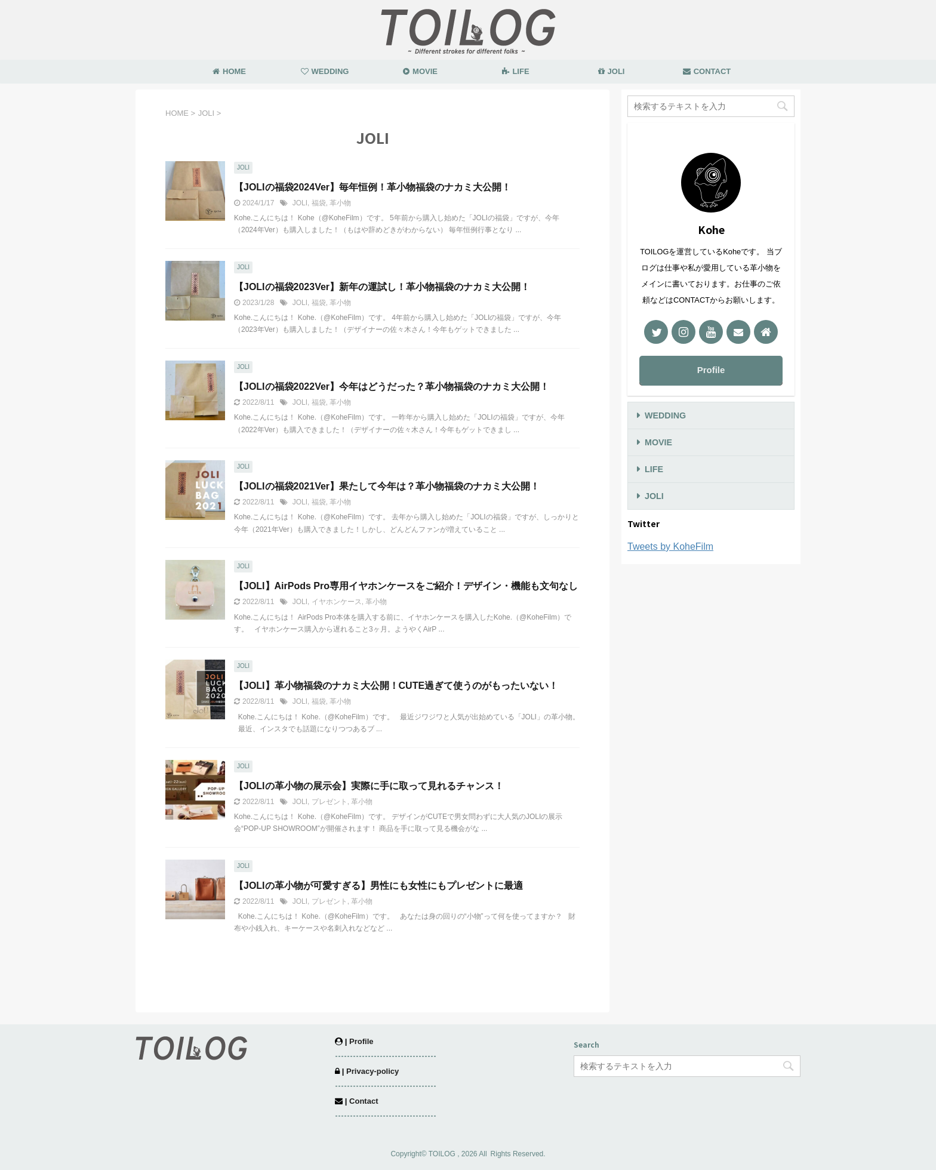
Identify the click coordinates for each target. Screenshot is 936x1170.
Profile (711, 370)
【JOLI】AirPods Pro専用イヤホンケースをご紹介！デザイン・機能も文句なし (406, 586)
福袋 (319, 203)
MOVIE (420, 71)
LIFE (515, 71)
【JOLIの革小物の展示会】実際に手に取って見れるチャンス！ (369, 786)
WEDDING (325, 71)
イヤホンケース (337, 602)
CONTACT (707, 71)
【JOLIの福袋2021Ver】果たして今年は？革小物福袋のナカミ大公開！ (387, 486)
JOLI (611, 71)
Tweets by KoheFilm (670, 546)
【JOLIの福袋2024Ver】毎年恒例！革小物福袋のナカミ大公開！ (372, 187)
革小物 (340, 203)
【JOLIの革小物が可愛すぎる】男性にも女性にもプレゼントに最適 (378, 885)
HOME (229, 71)
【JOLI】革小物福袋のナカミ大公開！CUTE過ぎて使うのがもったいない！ (396, 686)
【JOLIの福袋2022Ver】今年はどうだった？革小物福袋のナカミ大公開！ (391, 386)
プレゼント (329, 802)
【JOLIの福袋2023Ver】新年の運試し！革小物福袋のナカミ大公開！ (382, 287)
